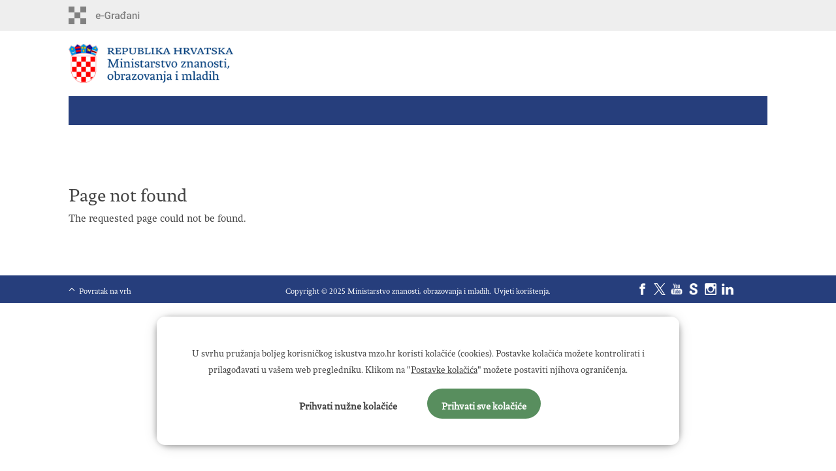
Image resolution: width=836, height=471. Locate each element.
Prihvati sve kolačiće (484, 404)
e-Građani (124, 15)
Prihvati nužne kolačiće (348, 404)
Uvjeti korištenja (521, 289)
